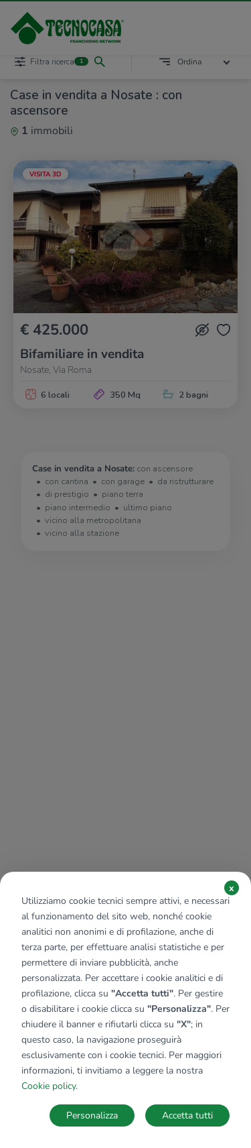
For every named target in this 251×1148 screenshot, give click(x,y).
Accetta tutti (187, 1115)
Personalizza (92, 1115)
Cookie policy (48, 1086)
